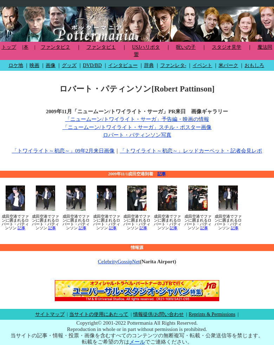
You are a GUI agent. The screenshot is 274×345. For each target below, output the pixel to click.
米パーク (228, 65)
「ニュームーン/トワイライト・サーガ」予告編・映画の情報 (137, 119)
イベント (202, 65)
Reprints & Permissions (212, 314)
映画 (34, 65)
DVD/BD (92, 65)
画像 (51, 65)
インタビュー (123, 65)
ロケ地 (15, 65)
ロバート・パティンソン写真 (137, 135)
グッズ (69, 65)
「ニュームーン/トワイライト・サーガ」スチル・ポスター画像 (137, 127)
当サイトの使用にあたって (98, 314)
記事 (161, 173)
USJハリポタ (146, 47)
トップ (8, 47)
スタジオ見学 (226, 47)
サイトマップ (50, 314)
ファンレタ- (173, 65)
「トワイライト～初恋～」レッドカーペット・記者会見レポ (191, 151)
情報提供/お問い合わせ (158, 314)
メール (137, 342)
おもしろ (254, 65)
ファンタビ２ (55, 47)
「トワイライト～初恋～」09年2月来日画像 (63, 151)
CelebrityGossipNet (119, 261)
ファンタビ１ (101, 47)
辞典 (149, 65)
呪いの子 (186, 47)
